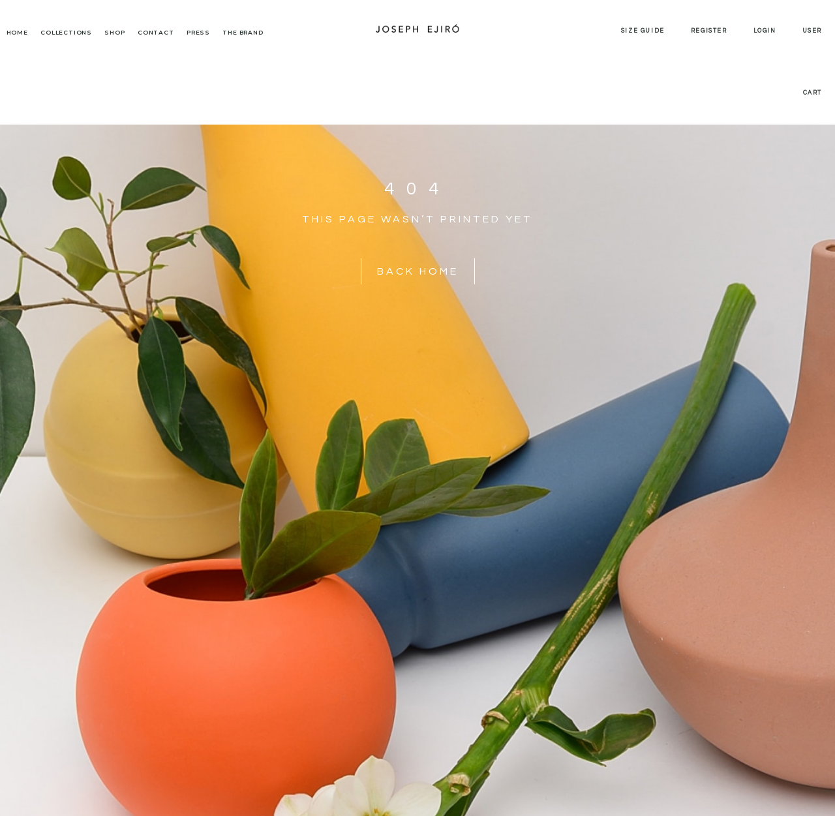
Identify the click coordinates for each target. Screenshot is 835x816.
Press (198, 32)
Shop (114, 32)
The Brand (242, 32)
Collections (66, 32)
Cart (812, 93)
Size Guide (643, 31)
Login (764, 31)
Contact (156, 32)
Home (17, 32)
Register (709, 31)
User (812, 31)
